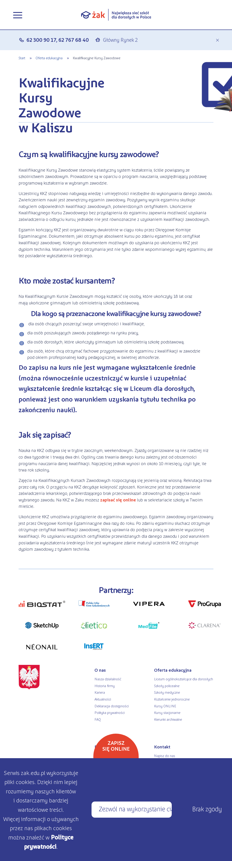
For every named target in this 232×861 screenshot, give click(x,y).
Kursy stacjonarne (167, 712)
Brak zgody (207, 808)
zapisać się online (118, 499)
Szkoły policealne (166, 685)
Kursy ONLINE (165, 706)
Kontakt (162, 746)
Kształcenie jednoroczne (172, 699)
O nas (100, 670)
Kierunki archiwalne (168, 719)
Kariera (99, 692)
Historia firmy (104, 685)
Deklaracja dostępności (111, 706)
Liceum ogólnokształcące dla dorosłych (183, 679)
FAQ (97, 719)
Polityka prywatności (109, 712)
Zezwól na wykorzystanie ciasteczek (135, 808)
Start (22, 58)
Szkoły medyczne (167, 692)
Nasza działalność (107, 679)
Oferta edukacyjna (49, 58)
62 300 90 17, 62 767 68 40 (58, 39)
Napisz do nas (164, 755)
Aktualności (102, 699)
